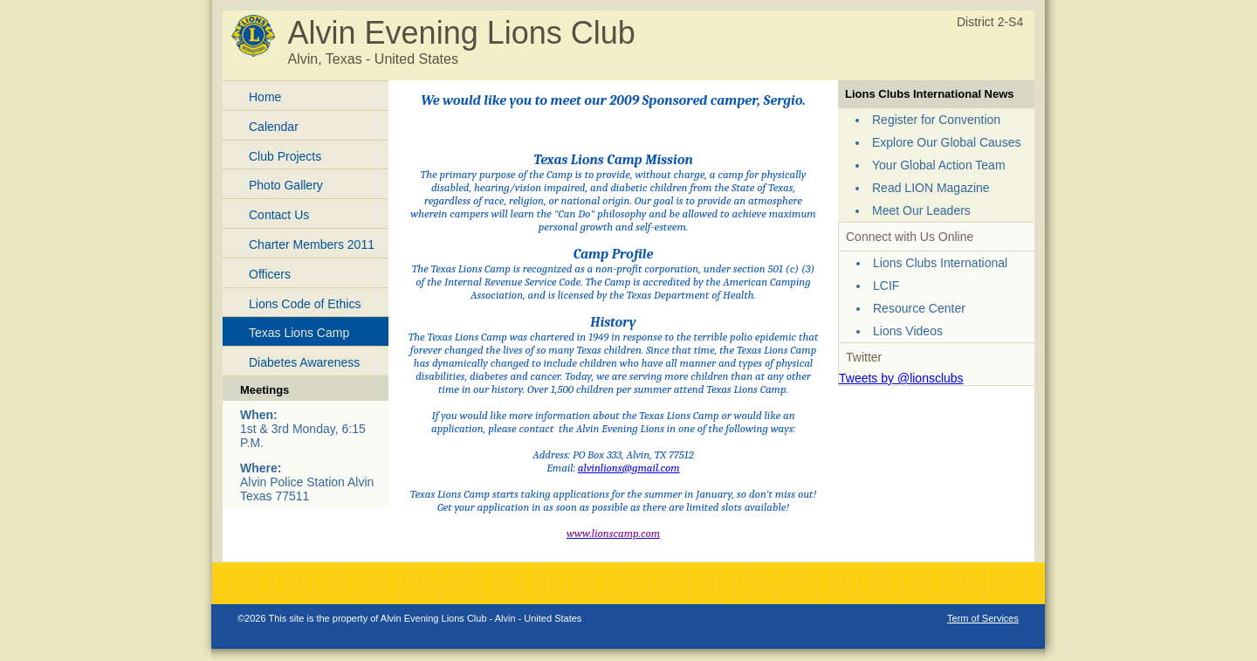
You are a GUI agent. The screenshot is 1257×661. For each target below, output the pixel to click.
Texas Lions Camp (299, 333)
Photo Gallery (286, 185)
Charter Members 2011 (311, 244)
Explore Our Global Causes (946, 142)
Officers (270, 274)
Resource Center (919, 308)
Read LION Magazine (931, 188)
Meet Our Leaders (921, 210)
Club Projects (285, 156)
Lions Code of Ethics (305, 304)
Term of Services (983, 618)
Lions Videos (908, 331)
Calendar (274, 127)
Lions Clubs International (940, 263)
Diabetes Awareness (304, 362)
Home (265, 97)
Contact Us (279, 215)
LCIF (886, 286)
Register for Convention (936, 120)
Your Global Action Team (939, 165)
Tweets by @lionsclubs (901, 378)
